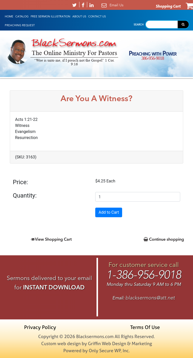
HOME (9, 16)
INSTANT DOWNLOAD (54, 287)
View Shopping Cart (51, 239)
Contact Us (97, 16)
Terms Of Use (145, 327)
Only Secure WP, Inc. (109, 350)
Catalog (22, 16)
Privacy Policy (40, 327)
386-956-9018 (152, 58)
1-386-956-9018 (143, 274)
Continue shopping (163, 239)
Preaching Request (20, 25)
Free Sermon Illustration (50, 16)
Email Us (116, 5)
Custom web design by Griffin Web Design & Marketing (96, 343)
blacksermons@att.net (150, 298)
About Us (79, 16)
